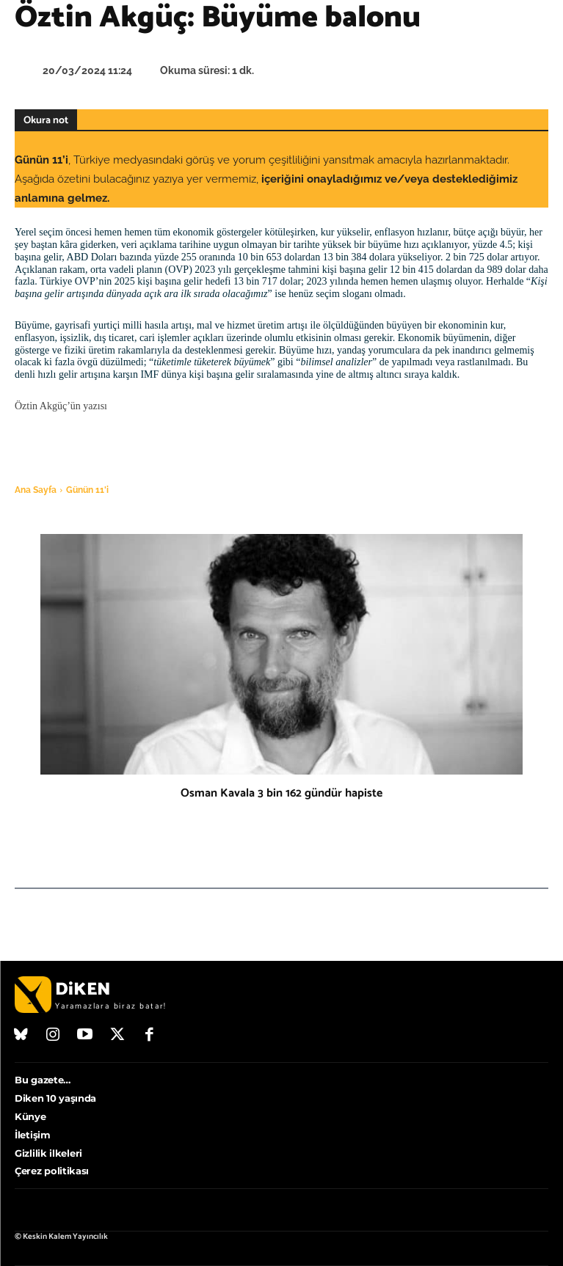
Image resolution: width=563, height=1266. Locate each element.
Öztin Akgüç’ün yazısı (61, 405)
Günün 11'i (87, 490)
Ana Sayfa (36, 490)
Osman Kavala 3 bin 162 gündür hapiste (281, 793)
